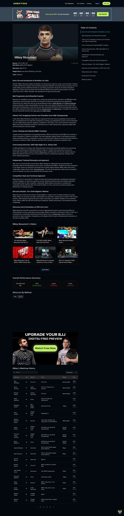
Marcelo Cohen (16, 494)
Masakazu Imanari (16, 406)
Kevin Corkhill (16, 413)
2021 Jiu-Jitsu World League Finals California (48, 448)
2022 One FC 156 (45, 406)
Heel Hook (33, 448)
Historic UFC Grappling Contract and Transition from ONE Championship (96, 40)
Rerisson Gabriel (16, 393)
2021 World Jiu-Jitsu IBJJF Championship (48, 428)
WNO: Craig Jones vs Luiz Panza (48, 488)
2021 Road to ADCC (46, 477)
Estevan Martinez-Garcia (16, 421)
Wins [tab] (15, 296)
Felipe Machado (16, 399)
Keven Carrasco (16, 388)
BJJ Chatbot (80, 3)
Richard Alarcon (16, 459)
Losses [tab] (20, 296)
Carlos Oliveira (16, 428)
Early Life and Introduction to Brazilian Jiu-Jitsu (96, 32)
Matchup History (87, 79)
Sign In (97, 3)
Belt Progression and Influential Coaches (94, 35)
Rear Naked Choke (32, 406)
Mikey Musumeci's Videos (89, 72)
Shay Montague (16, 382)
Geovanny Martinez (16, 477)
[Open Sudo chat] (120, 512)
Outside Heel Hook (33, 393)
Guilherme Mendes (70, 103)
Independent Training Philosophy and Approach (93, 55)
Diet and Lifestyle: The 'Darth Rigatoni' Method (96, 64)
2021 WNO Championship (47, 471)
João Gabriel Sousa (17, 471)
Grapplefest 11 (44, 413)
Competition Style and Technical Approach (94, 60)
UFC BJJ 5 (44, 382)
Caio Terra (36, 111)
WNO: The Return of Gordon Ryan (48, 465)
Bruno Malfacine (16, 442)
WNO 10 (43, 459)
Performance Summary (89, 75)
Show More (45, 269)
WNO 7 (43, 494)
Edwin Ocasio (16, 482)
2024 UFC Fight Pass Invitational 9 (46, 399)
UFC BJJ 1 (43, 393)
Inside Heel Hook (33, 388)
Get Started (103, 14)
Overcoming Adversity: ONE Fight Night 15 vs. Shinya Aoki (95, 50)
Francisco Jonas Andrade (16, 435)
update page (74, 63)
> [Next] (53, 507)
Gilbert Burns (58, 109)
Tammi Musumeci (39, 169)
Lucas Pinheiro (16, 488)
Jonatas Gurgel (46, 109)
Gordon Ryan (57, 214)
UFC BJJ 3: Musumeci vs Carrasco (47, 388)
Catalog (89, 3)
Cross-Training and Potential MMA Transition (95, 45)
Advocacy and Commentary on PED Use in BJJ (96, 68)
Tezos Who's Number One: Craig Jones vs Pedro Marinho (49, 420)
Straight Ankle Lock (33, 413)
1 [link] (40, 507)
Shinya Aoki (42, 152)
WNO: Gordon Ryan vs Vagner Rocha (49, 500)
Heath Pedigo (47, 111)
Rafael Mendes (57, 103)
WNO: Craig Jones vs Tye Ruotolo (48, 482)
